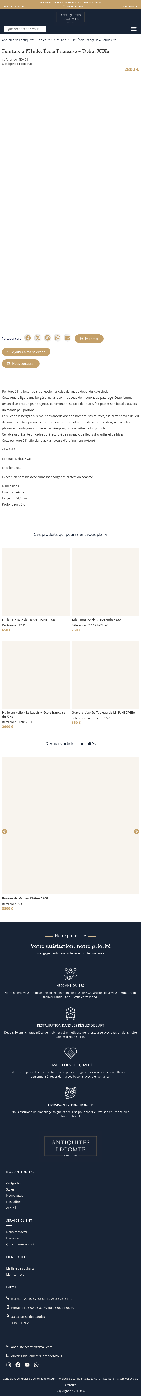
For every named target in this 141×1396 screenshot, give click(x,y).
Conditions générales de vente (21, 1378)
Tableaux (43, 40)
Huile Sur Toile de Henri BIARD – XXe (29, 620)
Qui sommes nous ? (20, 1244)
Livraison (12, 1238)
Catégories (13, 1183)
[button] (28, 338)
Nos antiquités (25, 40)
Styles (10, 1189)
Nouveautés (14, 1195)
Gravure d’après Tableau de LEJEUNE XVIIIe (103, 712)
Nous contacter (14, 6)
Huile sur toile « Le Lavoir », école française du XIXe (33, 714)
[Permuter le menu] (133, 29)
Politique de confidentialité (73, 1378)
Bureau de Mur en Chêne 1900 (25, 898)
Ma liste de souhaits (20, 1268)
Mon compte (129, 6)
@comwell (123, 1378)
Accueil (7, 40)
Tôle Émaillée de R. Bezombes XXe (97, 620)
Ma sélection (75, 6)
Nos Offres (13, 1202)
